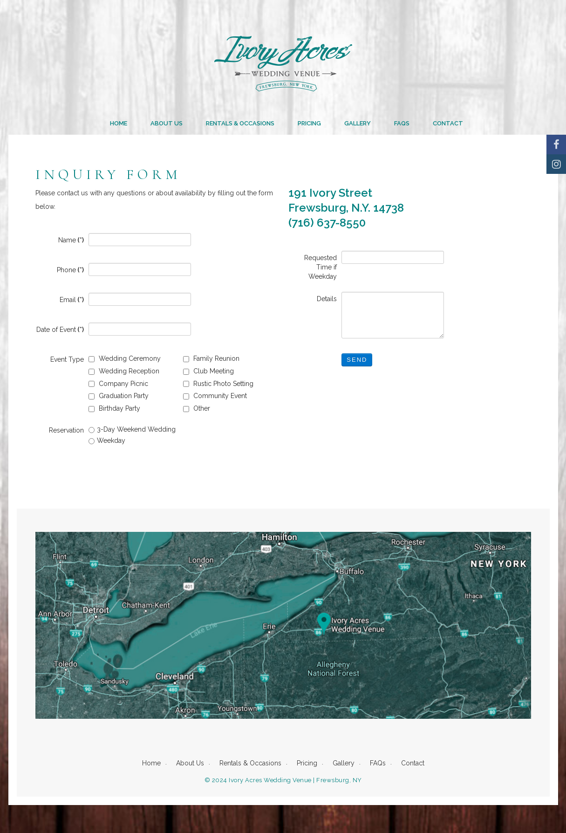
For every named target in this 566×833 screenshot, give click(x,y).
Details (327, 299)
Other (196, 408)
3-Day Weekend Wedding (132, 429)
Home (118, 123)
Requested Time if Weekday (320, 267)
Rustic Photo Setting (218, 383)
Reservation (66, 430)
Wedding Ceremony (125, 358)
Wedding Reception (124, 371)
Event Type (67, 359)
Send (357, 359)
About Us (166, 123)
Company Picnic (118, 383)
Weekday (107, 440)
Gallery (357, 123)
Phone (70, 270)
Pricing (309, 123)
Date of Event (60, 329)
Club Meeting (208, 371)
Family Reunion (211, 358)
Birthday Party (114, 408)
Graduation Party (119, 395)
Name (71, 240)
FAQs (401, 123)
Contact (448, 123)
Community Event (215, 395)
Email (72, 299)
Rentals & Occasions (240, 123)
